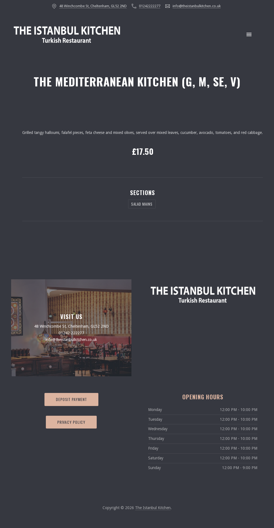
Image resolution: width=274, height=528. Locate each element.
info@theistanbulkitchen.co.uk (197, 6)
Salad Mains (142, 204)
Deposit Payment (71, 399)
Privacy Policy (71, 422)
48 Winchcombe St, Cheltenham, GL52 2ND (93, 6)
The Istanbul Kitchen (153, 507)
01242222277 (149, 6)
